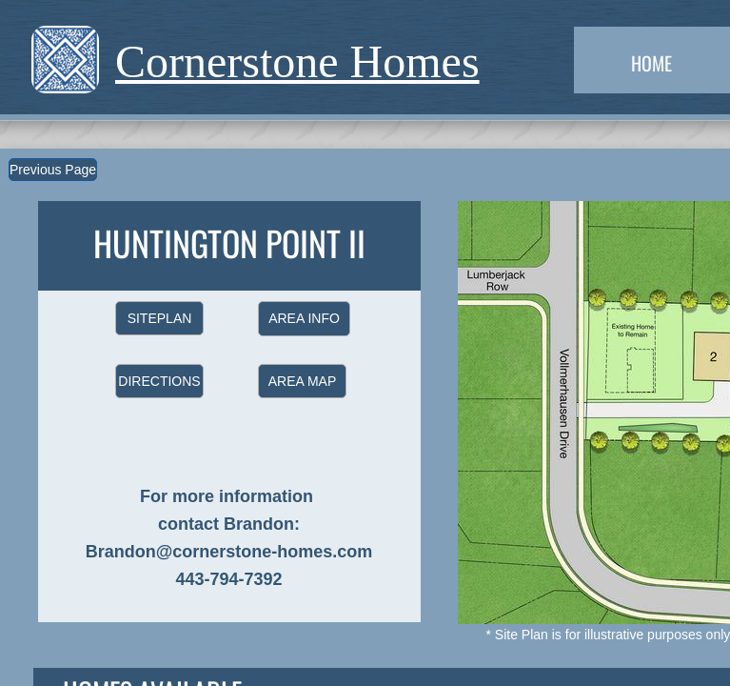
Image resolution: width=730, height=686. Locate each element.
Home (651, 63)
